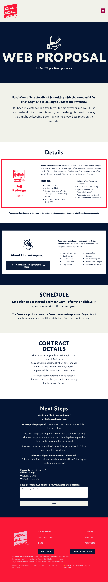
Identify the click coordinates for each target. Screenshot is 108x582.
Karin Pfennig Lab (93, 258)
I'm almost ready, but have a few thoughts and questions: (50, 484)
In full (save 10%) (29, 475)
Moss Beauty (68, 258)
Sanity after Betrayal (90, 254)
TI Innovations (68, 261)
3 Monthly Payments (30, 478)
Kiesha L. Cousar (69, 253)
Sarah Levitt (68, 255)
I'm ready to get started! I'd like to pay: (33, 471)
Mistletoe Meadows (94, 264)
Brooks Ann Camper (94, 261)
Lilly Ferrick (67, 264)
